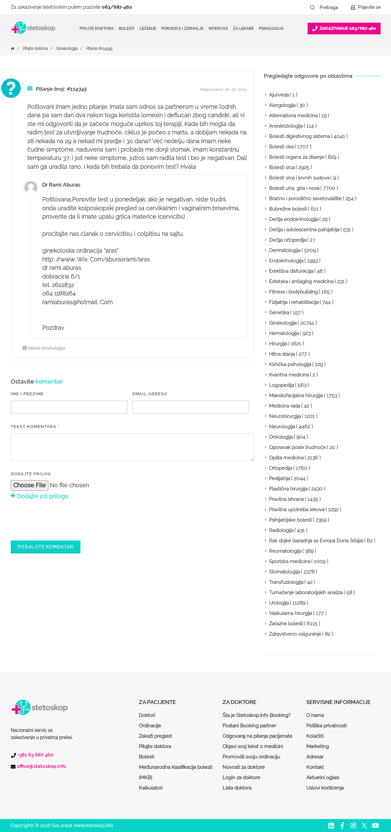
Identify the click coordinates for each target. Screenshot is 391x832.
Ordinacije (150, 726)
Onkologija (281, 437)
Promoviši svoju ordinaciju (251, 757)
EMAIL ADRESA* (150, 393)
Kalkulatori (151, 788)
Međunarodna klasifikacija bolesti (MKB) (175, 772)
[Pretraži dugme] (312, 7)
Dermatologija (284, 250)
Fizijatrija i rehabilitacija (294, 302)
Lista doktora (237, 788)
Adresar (315, 757)
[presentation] (60, 519)
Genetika (279, 313)
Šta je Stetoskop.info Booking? (256, 715)
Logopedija (281, 385)
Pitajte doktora (96, 28)
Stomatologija (284, 572)
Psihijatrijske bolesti (290, 520)
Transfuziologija (286, 582)
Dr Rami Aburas (61, 185)
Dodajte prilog (31, 473)
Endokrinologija (286, 261)
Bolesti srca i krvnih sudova (299, 178)
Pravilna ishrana (286, 499)
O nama (315, 715)
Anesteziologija (286, 126)
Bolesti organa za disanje (296, 157)
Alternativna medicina (293, 116)
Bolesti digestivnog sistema (299, 136)
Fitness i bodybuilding (293, 292)
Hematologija (284, 333)
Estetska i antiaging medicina (301, 281)
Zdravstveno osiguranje (295, 634)
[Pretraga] (333, 7)
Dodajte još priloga (39, 496)
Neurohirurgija (285, 416)
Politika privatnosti (326, 726)
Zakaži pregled (155, 736)
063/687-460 (117, 7)
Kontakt (315, 767)
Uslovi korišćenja (325, 788)
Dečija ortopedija (287, 240)
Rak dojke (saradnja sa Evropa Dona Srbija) (316, 541)
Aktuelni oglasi (322, 777)
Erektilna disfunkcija (291, 271)
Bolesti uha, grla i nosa (294, 188)
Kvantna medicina (289, 375)
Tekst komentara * (35, 426)
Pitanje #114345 (99, 48)
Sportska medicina (289, 561)
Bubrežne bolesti (288, 209)
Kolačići (315, 736)
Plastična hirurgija (288, 489)
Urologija (279, 603)
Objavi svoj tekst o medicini (253, 746)
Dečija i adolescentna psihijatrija (304, 230)
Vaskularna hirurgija (290, 613)
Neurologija (282, 427)
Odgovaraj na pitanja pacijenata (257, 736)
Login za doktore (241, 777)
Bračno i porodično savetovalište (305, 199)
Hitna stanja (282, 354)
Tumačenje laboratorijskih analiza (306, 592)
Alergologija (282, 105)
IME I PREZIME (27, 393)
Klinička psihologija (290, 364)
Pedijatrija (279, 478)
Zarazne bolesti (286, 624)
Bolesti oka (281, 147)
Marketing (317, 746)
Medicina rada (284, 406)
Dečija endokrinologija (293, 219)
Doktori (147, 715)
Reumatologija (285, 551)
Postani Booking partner (249, 726)
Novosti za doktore (244, 767)
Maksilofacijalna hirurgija (296, 396)
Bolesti (146, 757)
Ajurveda (279, 95)
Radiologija (281, 530)
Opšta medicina (286, 458)
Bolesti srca (282, 167)
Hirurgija (278, 344)
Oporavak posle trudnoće (297, 447)
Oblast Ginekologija (44, 348)
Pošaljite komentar (45, 546)
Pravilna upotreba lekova (296, 510)
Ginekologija (67, 48)
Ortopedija (280, 468)
